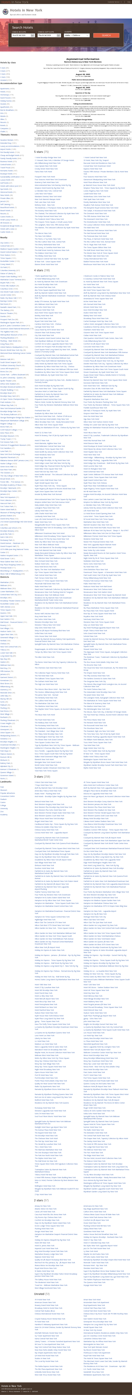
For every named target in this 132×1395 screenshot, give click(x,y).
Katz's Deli (4, 537)
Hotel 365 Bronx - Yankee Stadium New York (101, 987)
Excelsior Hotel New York (44, 868)
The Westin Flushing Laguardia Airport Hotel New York (104, 737)
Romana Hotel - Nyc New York (95, 1265)
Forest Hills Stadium (8, 286)
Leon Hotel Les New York (44, 1035)
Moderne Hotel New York (93, 539)
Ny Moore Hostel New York (94, 1350)
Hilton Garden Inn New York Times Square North (102, 933)
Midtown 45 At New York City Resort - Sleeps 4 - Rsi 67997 (106, 530)
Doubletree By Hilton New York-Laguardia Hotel (102, 860)
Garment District (6, 677)
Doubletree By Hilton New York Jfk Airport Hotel (53, 860)
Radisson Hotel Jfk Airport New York (97, 1086)
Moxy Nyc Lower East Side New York (98, 1064)
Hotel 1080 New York (43, 984)
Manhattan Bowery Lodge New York (49, 1254)
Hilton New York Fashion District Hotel (98, 422)
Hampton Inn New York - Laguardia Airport (100, 911)
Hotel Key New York (91, 993)
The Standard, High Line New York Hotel (99, 731)
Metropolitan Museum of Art (11, 335)
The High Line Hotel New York (46, 684)
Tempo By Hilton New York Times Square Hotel (53, 652)
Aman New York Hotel (92, 1299)
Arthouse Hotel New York (44, 310)
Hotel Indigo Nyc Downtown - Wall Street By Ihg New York (106, 463)
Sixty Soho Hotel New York (45, 628)
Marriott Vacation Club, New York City (98, 525)
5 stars (3, 68)
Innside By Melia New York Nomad (48, 494)
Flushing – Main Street (8, 341)
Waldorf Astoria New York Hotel (96, 261)
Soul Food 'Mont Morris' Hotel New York (50, 1116)
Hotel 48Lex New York (92, 432)
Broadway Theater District (10, 601)
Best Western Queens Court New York (49, 816)
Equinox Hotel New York (93, 169)
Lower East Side (6, 653)
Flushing (3, 708)
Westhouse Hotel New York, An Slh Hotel (99, 264)
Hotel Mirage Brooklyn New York (96, 999)
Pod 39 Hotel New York (44, 1075)
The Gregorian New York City (95, 681)
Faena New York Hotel (43, 171)
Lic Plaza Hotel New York (93, 1041)
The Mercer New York (43, 233)
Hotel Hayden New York (93, 452)
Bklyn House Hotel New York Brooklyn (49, 818)
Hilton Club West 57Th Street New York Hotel (52, 925)
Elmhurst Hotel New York (44, 865)
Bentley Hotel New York (44, 315)
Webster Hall (5, 359)
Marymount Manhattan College (12, 420)
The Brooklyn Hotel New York (46, 1135)
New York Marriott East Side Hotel (48, 550)
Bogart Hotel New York (44, 821)
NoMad (3, 640)
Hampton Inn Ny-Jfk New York (95, 914)
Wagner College (6, 424)
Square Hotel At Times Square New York (99, 1124)
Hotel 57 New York (42, 440)
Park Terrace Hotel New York (46, 578)
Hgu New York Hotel (91, 419)
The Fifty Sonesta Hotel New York (97, 676)
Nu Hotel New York (91, 567)
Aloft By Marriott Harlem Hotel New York (50, 293)
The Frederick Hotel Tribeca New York (49, 219)
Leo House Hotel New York (94, 1033)
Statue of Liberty (6, 273)
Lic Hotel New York (42, 1041)
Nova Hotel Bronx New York (45, 567)
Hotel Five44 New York (43, 993)
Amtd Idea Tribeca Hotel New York (48, 791)
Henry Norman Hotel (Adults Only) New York (52, 419)
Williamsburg (5, 686)
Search (106, 35)
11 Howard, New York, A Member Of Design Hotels (54, 160)
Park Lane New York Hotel (45, 202)
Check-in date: (19, 32)
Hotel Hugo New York (43, 457)
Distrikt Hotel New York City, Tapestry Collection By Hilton (106, 364)
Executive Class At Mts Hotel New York (98, 388)
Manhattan (4, 582)
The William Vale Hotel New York (96, 256)
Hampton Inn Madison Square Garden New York (102, 900)
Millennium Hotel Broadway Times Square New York (55, 536)
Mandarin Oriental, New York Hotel (48, 196)
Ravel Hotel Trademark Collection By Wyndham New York (57, 589)
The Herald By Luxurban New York (48, 1144)
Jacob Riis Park (6, 534)
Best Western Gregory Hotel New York (49, 804)
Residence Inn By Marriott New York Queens (52, 1103)
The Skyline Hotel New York (45, 1158)
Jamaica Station (6, 515)
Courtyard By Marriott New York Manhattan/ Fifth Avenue (106, 352)
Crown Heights (6, 723)
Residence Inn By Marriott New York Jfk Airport (101, 1100)
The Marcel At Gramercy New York (97, 703)
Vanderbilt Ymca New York (94, 1372)
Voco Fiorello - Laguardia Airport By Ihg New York (54, 751)
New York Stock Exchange (10, 454)
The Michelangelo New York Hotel (97, 709)
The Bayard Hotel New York (45, 1133)
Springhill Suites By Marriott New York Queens (101, 1121)
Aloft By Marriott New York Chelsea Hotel (99, 296)
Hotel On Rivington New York (95, 469)
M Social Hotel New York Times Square (99, 519)
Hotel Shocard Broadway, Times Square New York (103, 1007)
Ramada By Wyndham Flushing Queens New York (54, 1094)
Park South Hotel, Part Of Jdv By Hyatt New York (102, 575)
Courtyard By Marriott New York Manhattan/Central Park (56, 355)
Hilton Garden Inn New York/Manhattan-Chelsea (102, 936)
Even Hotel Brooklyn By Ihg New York (49, 386)
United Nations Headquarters (11, 347)
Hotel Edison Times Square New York (49, 449)
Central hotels (5, 164)
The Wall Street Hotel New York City (97, 250)
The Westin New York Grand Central (48, 739)
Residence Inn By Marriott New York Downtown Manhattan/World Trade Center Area (53, 599)
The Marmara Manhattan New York (48, 1150)
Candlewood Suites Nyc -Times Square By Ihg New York (56, 824)
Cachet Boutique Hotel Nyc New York (98, 321)
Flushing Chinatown (7, 720)
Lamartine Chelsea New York (95, 1338)
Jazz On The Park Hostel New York (97, 1248)
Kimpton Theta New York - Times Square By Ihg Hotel (104, 188)
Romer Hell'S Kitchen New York (47, 613)
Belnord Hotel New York (44, 801)
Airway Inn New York (43, 1206)
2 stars (3, 77)
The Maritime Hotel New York (46, 706)
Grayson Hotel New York (93, 413)
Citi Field (3, 267)
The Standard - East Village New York (49, 731)
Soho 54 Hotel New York (44, 1113)
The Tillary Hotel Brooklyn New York (49, 734)
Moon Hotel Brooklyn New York (96, 1055)
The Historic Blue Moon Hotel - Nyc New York (52, 689)
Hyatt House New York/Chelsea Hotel (49, 1016)
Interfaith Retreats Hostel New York (48, 1333)
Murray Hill (4, 699)
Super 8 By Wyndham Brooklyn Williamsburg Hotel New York (107, 1274)
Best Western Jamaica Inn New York (97, 804)
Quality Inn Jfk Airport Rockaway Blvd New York (53, 1260)
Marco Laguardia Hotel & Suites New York (51, 1047)
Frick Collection (6, 500)
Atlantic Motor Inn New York (45, 1209)
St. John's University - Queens (11, 378)
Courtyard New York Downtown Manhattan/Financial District (107, 848)
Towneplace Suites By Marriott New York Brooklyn (103, 1164)
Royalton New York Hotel (93, 616)
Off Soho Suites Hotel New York (96, 1257)
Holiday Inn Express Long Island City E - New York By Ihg (56, 966)
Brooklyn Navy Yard (7, 396)
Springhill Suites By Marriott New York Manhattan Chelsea (57, 644)
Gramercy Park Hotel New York (47, 182)
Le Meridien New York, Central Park (48, 191)
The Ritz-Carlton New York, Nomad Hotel (99, 242)
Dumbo (3, 316)
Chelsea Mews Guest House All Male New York (101, 1214)
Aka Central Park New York (45, 287)
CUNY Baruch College (8, 430)
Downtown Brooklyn (8, 745)
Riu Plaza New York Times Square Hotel (99, 611)
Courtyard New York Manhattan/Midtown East (52, 358)
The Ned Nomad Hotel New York (96, 233)
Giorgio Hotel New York (44, 1231)
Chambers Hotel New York (94, 330)
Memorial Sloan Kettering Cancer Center (15, 353)
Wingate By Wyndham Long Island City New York (102, 1186)
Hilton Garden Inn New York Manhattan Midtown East (55, 933)
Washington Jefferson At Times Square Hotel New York (105, 1183)
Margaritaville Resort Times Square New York (52, 525)
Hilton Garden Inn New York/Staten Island (99, 939)
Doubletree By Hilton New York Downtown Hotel (102, 366)
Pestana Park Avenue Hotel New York (98, 581)
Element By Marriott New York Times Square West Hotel (105, 380)
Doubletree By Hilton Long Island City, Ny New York (103, 857)
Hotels (2, 92)
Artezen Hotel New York (93, 307)
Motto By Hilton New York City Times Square (52, 1058)
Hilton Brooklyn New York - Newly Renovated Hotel (54, 422)
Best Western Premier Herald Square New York (102, 813)
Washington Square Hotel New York (97, 759)
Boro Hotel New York (43, 318)
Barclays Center (6, 301)
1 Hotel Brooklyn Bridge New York (48, 157)
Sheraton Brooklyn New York (46, 622)
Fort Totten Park (6, 506)
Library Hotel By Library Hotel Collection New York (103, 508)
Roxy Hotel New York (43, 616)
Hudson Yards (5, 631)
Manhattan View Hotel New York (96, 522)
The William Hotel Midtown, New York (98, 739)
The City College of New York (11, 476)
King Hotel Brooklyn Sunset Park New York (51, 1251)
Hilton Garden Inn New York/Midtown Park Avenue (54, 939)
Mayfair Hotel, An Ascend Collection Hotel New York (55, 1052)
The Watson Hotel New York (94, 1161)
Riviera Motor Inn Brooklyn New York (49, 1265)
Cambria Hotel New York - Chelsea (48, 324)
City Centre (4, 243)
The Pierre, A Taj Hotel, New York (48, 239)
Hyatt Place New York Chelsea (95, 483)
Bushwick (4, 717)
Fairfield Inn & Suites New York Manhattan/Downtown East (106, 881)
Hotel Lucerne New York (93, 466)
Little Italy (4, 696)
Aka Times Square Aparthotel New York (50, 290)
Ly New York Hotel (91, 1251)
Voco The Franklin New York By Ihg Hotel (99, 751)
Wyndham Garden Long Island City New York (101, 1191)
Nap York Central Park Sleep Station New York (52, 1347)
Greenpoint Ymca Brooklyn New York (98, 1321)
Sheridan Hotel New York (93, 1268)
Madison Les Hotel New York (46, 1044)
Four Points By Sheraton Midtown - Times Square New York (107, 405)
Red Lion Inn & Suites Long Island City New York (53, 1097)
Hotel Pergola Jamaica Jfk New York (97, 1004)
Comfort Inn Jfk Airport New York (96, 344)
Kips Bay (3, 659)
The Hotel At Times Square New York (98, 1358)
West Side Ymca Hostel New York (47, 1375)
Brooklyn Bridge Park (8, 411)
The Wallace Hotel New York (46, 253)
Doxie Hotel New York (92, 1223)
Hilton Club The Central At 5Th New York (50, 922)
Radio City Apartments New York (47, 1086)
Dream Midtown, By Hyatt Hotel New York (51, 375)
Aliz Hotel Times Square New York (97, 290)
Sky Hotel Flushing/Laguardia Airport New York (101, 628)
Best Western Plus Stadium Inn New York (99, 810)
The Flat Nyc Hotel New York (46, 1141)
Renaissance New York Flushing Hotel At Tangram (54, 592)
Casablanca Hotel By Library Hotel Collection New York (105, 327)
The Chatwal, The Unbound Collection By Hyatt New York (57, 213)
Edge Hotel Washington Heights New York (100, 862)
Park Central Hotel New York (46, 575)
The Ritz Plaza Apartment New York (48, 1369)
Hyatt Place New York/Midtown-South (98, 486)
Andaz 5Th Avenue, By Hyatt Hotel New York (52, 301)
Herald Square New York (93, 1327)
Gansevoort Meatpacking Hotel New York (99, 179)
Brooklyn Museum (7, 436)
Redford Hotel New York (44, 1100)
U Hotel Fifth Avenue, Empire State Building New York (55, 1177)
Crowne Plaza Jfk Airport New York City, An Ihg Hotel (104, 361)
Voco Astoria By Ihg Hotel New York (97, 1180)
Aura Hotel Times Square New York (48, 313)
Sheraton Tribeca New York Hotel (47, 625)
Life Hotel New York (91, 511)
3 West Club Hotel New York (45, 782)
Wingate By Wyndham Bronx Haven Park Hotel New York (105, 762)
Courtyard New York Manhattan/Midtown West (102, 358)
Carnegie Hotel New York (44, 327)
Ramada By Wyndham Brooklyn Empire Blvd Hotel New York (107, 1260)
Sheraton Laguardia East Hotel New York (50, 1111)
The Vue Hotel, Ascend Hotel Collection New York (102, 1158)
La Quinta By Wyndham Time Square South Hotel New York (106, 1030)
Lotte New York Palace (43, 194)
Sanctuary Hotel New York (94, 619)
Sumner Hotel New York (93, 1127)
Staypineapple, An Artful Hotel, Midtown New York (54, 649)
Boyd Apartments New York (94, 1305)
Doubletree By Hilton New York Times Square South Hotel (106, 369)
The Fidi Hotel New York (44, 676)
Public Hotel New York (92, 583)
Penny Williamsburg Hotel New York (97, 578)
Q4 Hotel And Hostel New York (46, 1355)
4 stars (3, 71)
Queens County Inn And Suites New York (99, 1083)
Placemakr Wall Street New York (47, 583)
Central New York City (8, 594)
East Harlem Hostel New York (95, 1319)
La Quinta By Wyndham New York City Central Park (103, 1027)
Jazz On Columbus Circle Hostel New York (99, 1336)
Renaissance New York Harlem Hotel (98, 592)
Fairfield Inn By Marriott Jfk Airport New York (52, 884)
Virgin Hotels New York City (94, 748)
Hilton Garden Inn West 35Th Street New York (101, 944)
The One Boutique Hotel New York (48, 1152)
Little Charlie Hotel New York (46, 513)
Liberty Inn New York (43, 1038)
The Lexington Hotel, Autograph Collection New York (104, 698)
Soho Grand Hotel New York (94, 633)
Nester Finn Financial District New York (98, 542)
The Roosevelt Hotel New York (95, 725)
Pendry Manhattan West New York (97, 202)
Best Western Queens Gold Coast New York (100, 816)
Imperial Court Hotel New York (46, 1248)
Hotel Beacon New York (93, 443)
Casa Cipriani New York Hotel (46, 166)
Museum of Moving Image (10, 512)
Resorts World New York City (11, 350)
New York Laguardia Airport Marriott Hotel (100, 544)
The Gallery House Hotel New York (48, 1279)
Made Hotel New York (43, 522)
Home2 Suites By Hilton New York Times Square (102, 977)
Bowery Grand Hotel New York (46, 1305)
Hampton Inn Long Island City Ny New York (100, 1324)
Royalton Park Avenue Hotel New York (98, 205)
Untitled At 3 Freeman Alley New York (49, 748)
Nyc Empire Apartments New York (48, 1353)
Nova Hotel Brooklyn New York (96, 1069)
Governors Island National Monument (14, 329)
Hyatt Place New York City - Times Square (51, 486)
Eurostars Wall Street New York (96, 383)
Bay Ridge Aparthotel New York (96, 1209)
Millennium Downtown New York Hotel (50, 533)
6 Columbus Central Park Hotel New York (99, 279)
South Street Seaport (8, 362)
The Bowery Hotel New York (46, 210)
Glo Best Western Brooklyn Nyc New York (100, 895)
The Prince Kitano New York (94, 720)
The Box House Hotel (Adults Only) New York (101, 662)
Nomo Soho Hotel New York (95, 564)
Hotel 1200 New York (92, 984)
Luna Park (4, 451)
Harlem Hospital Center (9, 555)
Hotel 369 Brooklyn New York (46, 990)
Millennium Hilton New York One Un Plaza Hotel (102, 533)
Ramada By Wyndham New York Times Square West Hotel (106, 1094)
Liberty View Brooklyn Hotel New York (98, 1038)
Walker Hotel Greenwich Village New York (50, 756)
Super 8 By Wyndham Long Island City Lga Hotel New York (106, 1277)
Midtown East (5, 665)
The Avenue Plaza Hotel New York (48, 1130)
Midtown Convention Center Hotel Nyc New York (102, 1052)
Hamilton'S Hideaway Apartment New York (51, 1324)
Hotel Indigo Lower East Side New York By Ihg (52, 463)
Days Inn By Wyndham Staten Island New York (52, 1223)
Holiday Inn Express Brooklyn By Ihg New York (101, 963)
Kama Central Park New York (46, 1338)
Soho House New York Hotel (46, 636)
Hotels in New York (26, 10)
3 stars (3, 74)
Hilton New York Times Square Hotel (49, 425)
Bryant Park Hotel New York (45, 321)
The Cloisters (5, 473)
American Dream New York (45, 1302)
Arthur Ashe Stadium (8, 384)
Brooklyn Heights (6, 742)
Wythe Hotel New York (92, 768)
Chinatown (4, 726)
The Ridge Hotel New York (94, 1155)
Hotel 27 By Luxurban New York (47, 987)
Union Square (5, 732)
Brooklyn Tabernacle (8, 488)
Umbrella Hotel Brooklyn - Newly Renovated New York (104, 1177)
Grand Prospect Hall (8, 546)
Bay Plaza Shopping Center (10, 565)
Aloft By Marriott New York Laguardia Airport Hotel (103, 788)
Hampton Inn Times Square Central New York (52, 917)
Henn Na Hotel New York (93, 416)
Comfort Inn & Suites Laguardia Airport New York (54, 344)
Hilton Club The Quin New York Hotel (98, 922)
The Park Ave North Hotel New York (48, 1155)
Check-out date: (46, 32)
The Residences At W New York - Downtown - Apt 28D (105, 1366)
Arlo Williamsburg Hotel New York (48, 163)
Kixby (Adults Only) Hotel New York (48, 505)
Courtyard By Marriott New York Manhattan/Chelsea (104, 355)
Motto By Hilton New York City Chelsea (50, 542)
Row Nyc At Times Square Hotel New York (100, 613)
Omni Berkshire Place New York (96, 569)
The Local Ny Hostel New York (46, 1361)
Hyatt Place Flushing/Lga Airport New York (100, 1016)
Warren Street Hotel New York (46, 264)
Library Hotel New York (43, 511)
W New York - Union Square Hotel (48, 261)
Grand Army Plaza (7, 519)
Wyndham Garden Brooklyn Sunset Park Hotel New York (105, 765)
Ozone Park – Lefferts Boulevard (12, 374)
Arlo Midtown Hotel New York (46, 304)
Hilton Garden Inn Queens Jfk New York (99, 942)
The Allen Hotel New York (44, 657)
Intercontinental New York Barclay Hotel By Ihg (53, 185)
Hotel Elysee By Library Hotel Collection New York (103, 449)
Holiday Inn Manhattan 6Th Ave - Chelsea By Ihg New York (57, 427)
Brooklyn (3, 598)
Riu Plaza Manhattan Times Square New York (101, 608)
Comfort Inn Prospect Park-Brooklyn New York (53, 347)
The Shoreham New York (93, 728)
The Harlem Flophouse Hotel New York (99, 1279)
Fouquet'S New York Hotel (45, 177)
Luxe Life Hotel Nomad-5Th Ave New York (51, 519)
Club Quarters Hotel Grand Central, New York (52, 338)
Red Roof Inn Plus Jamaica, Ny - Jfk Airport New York (55, 1262)
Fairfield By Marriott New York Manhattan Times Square (105, 391)
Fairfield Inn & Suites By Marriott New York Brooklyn (104, 868)
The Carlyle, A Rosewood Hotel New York (99, 210)
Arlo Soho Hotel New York (45, 307)
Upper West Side (6, 634)
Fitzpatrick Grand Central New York (48, 399)
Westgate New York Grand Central (48, 762)
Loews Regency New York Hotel (96, 191)
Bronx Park (4, 427)
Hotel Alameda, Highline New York (48, 443)
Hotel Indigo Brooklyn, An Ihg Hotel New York (52, 460)
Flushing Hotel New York (44, 1228)
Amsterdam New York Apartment (96, 1302)
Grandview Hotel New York (94, 1231)
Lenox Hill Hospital (7, 368)
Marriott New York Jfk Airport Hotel (97, 1050)
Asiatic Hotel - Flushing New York (47, 793)
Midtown (3, 585)
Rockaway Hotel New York (45, 1108)
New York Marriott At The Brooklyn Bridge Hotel (53, 547)
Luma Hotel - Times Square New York (98, 516)
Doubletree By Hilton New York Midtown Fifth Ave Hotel (56, 369)
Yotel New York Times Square (46, 771)
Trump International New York (95, 259)
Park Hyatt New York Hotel (94, 199)
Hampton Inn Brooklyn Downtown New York (101, 897)
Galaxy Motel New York (93, 1228)
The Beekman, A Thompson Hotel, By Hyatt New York (55, 208)
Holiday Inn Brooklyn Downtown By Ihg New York (103, 947)
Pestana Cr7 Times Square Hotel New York (51, 581)
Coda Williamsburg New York (95, 341)
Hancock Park (5, 503)
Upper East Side (6, 616)
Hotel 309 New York (42, 1243)
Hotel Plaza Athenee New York (95, 182)
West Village (5, 714)
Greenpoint (4, 729)
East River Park (6, 469)
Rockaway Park (6, 540)
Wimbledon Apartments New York (97, 1375)
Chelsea (3, 644)
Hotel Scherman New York (94, 472)
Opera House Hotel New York (46, 1072)
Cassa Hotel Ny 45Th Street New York (49, 330)
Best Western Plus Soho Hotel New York (50, 810)
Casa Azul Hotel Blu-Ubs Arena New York (50, 1214)
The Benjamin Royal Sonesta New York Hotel (101, 208)
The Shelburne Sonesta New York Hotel (50, 728)
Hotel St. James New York (44, 1245)
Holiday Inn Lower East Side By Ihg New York (101, 425)
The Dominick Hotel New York (95, 213)
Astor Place (4, 433)
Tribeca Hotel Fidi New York (45, 1174)
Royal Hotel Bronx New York (46, 1268)
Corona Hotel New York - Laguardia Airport (51, 832)
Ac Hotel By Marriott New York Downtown (51, 281)
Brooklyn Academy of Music (11, 485)
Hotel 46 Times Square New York (96, 990)
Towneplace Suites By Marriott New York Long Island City (106, 1167)
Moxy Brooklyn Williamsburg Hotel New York (101, 1058)
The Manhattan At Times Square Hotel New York (102, 700)
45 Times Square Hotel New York (96, 782)
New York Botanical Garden (11, 408)
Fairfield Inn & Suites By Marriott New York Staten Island (56, 881)
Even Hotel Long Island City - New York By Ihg (101, 865)
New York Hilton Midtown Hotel (47, 544)
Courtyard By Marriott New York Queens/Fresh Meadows (57, 843)
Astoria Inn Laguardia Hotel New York (98, 793)
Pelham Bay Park (6, 405)
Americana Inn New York (93, 1206)
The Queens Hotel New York (94, 1282)
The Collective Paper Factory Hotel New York (52, 673)
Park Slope (4, 751)
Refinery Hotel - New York (45, 205)
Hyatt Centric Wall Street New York (48, 480)
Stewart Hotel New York (93, 649)
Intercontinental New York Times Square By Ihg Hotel (55, 499)
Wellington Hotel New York (45, 1186)
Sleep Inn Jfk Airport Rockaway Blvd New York (52, 630)
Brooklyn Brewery (7, 531)
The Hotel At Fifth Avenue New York (97, 1144)
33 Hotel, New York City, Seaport (96, 160)
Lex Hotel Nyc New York (93, 1035)
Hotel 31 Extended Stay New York (96, 1243)
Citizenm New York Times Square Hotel (99, 332)
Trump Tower (5, 439)
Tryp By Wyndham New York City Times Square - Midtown (57, 745)
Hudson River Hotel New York (46, 1013)
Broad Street (5, 479)
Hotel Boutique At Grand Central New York (100, 446)
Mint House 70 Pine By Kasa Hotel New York (52, 539)
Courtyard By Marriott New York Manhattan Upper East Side (107, 840)
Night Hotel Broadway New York (47, 1069)
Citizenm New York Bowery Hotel (47, 332)
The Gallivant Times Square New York (49, 678)
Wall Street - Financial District (11, 622)
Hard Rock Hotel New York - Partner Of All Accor (53, 416)
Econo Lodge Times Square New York (49, 1226)
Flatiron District (6, 754)
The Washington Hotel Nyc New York (49, 737)
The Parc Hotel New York (93, 1152)
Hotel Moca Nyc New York (45, 1001)
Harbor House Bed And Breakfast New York (100, 1234)
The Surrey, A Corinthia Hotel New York (50, 247)
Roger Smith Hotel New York (95, 1108)
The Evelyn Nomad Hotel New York (48, 216)
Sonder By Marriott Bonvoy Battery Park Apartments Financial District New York (55, 640)
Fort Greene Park (6, 442)
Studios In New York (42, 1358)
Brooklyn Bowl (6, 393)
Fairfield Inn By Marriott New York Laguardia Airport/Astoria (106, 884)
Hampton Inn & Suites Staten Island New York (52, 897)
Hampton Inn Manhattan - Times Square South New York (57, 903)
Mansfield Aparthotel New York (95, 1044)
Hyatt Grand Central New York (95, 480)
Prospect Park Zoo (7, 319)
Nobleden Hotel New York (94, 561)
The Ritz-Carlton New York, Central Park (50, 242)
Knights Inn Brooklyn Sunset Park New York (100, 1024)
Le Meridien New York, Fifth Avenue (97, 505)
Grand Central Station (8, 252)
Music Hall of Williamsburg (10, 574)
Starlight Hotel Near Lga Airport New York (51, 1127)
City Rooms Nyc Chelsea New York (48, 1217)
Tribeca (3, 650)
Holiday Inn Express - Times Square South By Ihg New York (106, 960)
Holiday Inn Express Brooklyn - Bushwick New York (103, 1237)
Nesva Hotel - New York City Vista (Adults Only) (102, 1066)
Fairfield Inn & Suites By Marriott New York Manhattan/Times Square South (51, 395)
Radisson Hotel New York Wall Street (98, 586)
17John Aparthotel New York (45, 276)
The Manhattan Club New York (46, 703)
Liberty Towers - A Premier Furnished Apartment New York (57, 1341)
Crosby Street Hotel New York (46, 169)
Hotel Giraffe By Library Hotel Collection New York (54, 452)
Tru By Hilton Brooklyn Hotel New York (98, 1174)
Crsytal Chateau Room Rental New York (50, 1319)
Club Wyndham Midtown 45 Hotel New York (51, 341)
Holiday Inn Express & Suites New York (49, 950)
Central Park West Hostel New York (97, 1311)
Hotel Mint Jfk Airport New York (47, 999)
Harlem (3, 662)
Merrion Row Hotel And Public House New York (102, 527)
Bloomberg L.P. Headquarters (11, 571)
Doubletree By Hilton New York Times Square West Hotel (57, 372)
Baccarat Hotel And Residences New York (99, 163)
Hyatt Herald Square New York (46, 483)
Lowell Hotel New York (92, 194)
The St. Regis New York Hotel (95, 244)
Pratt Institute (5, 402)
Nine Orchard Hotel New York (46, 561)
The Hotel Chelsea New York (95, 689)
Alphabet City (5, 766)
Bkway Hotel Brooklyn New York (96, 818)
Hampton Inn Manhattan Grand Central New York (54, 906)
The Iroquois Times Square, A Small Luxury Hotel (53, 222)
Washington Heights (8, 748)
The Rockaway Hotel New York (46, 725)
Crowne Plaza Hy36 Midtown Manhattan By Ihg (53, 361)
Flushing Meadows (7, 338)
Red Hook (4, 304)
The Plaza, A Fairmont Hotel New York (98, 239)
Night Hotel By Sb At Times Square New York (101, 558)
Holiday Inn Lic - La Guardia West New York (100, 971)
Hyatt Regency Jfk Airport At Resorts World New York (55, 488)
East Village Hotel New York (45, 862)
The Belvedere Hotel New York (95, 1133)
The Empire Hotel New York (94, 673)
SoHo (2, 702)
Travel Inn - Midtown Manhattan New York (51, 1285)
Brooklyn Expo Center (8, 491)
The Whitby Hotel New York (45, 256)
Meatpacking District (8, 735)
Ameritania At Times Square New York (98, 298)
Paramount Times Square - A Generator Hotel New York (105, 572)
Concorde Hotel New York (94, 347)
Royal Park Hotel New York (94, 1355)
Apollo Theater (6, 381)
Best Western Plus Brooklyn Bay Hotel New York (53, 807)
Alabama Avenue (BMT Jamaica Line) (14, 460)
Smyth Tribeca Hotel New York (95, 630)
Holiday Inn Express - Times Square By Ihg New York (55, 960)
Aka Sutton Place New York (94, 287)
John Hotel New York (92, 1021)
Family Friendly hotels (8, 158)
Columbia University (7, 270)
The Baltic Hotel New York (94, 1130)
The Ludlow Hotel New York (45, 700)
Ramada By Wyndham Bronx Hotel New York (52, 1089)
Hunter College (6, 463)
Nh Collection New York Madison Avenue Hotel (53, 558)
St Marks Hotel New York (44, 1271)
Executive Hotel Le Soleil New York (48, 391)
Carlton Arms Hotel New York (95, 1212)
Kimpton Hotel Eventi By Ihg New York (49, 188)
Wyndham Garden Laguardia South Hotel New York (103, 1189)
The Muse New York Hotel (45, 715)
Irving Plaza (4, 344)
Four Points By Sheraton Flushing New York (100, 402)
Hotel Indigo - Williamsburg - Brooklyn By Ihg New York (105, 457)
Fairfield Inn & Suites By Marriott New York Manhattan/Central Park (51, 872)
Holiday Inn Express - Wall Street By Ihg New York (54, 963)
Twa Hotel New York (91, 745)
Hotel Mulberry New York (93, 1001)
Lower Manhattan (7, 591)
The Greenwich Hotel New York (96, 219)
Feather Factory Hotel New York (47, 892)
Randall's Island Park (8, 307)
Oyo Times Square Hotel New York (48, 572)
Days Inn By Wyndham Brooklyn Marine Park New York (105, 854)
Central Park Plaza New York (94, 1308)
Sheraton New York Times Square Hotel (99, 622)
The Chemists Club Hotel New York (48, 668)
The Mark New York (91, 227)
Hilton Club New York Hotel (94, 919)
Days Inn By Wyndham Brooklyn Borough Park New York (56, 854)
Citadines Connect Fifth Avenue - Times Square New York (105, 830)
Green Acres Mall (6, 466)
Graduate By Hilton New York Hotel (48, 413)
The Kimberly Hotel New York (46, 698)
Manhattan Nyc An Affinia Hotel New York (100, 1341)
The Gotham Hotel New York (46, 681)
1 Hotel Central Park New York (95, 157)
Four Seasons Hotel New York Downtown (51, 179)
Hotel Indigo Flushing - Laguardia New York (100, 460)
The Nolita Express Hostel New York (49, 1366)
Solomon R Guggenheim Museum (13, 445)
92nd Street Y (5, 558)
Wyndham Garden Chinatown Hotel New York (52, 768)
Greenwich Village (7, 637)
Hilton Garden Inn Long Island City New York (100, 925)
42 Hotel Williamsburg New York (47, 279)
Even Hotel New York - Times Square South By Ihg (54, 388)
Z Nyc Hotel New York (43, 1194)
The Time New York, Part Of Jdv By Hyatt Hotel (102, 734)
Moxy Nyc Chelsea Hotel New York (48, 1061)
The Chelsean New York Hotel (46, 1138)
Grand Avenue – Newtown (10, 543)
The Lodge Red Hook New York (96, 1147)
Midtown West (5, 588)
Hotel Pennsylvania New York (46, 1004)
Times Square (5, 610)
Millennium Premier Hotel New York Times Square (103, 536)
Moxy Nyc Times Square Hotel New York (50, 1066)
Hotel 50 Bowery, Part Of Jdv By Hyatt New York (53, 435)
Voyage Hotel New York (93, 1285)
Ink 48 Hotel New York (92, 491)
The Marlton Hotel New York (95, 706)
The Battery (4, 310)
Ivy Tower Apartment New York (47, 1336)
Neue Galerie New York (9, 561)
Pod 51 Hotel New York (93, 1075)
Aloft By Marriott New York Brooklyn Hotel (51, 788)
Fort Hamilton (5, 448)
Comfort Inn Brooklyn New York (47, 1220)
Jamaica (3, 494)
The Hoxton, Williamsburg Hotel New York (51, 692)
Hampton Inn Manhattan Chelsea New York (100, 903)
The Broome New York (92, 665)
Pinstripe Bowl (5, 568)
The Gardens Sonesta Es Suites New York (99, 678)
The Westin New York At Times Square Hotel (101, 253)
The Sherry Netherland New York (47, 244)
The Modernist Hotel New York (46, 1282)
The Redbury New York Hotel (46, 722)
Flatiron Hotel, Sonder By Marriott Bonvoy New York (55, 402)
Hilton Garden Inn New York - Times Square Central (54, 928)
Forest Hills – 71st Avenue (10, 482)
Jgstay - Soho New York (93, 1018)
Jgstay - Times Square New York (47, 1021)
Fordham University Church (10, 365)
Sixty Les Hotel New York (93, 625)
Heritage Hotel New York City (95, 917)
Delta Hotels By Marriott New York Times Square (53, 364)
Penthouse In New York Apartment (97, 1353)
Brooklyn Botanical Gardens (11, 387)
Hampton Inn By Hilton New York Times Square (53, 900)
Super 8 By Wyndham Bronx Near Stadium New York (104, 1271)
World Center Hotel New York (46, 765)
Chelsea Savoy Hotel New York (46, 830)
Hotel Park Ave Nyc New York (46, 472)
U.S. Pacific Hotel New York (94, 1369)
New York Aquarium (8, 497)
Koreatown (4, 680)
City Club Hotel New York (44, 335)
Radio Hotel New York (43, 586)
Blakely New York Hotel (93, 315)
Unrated (3, 80)
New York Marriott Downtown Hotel (97, 547)
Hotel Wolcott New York (93, 1010)
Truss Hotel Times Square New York (97, 742)
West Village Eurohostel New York (48, 1288)
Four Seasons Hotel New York (95, 177)
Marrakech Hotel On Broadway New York (50, 1050)
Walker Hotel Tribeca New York (95, 756)
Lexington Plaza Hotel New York (47, 508)
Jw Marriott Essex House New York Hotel (99, 185)
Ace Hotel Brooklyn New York (46, 284)
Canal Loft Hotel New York (45, 1212)
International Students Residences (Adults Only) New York (106, 1333)
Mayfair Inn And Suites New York (96, 1254)
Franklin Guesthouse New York (95, 408)
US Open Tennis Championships (12, 399)
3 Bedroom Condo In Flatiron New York (99, 276)
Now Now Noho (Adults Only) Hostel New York (53, 1350)
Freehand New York (42, 410)
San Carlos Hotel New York (45, 619)
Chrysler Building (6, 390)
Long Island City (6, 656)
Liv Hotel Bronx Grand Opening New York (99, 513)
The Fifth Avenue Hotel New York (96, 216)
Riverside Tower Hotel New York (96, 1262)
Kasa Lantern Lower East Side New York (99, 499)
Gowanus (4, 739)
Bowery (3, 625)
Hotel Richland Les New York (46, 1007)
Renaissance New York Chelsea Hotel (98, 589)
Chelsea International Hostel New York (49, 1314)
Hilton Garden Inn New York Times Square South (53, 936)
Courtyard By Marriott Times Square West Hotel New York (57, 848)
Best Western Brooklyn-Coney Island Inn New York (103, 801)
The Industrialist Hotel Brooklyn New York (100, 692)
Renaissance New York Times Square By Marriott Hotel (105, 595)
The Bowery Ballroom (8, 414)
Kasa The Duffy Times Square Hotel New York (52, 1024)
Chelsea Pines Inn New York (94, 827)
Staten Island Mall (7, 509)
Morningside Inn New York (94, 1344)
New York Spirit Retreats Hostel (96, 1347)
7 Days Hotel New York (44, 785)
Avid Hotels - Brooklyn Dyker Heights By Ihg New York (55, 796)
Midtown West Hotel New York (46, 1055)
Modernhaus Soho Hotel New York (97, 196)
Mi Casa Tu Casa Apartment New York (49, 1344)
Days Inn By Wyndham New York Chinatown (52, 857)
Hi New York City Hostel (93, 1330)
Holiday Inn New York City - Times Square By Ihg (102, 974)
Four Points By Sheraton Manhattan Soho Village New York (106, 892)
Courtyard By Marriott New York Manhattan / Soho (103, 349)
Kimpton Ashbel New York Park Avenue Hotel (52, 502)
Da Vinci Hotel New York (93, 851)
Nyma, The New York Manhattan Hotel (50, 569)
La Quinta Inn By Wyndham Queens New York (52, 1033)
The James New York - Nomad (46, 695)
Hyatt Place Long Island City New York (49, 1018)
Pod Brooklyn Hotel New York (46, 1078)
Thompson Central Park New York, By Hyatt (51, 259)
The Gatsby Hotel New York (94, 1141)
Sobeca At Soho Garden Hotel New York (99, 1111)
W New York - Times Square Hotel (97, 754)
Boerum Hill (4, 757)
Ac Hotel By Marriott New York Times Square (101, 281)
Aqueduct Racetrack (8, 457)
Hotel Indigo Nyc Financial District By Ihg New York (54, 466)
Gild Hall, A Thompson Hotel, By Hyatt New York (102, 410)
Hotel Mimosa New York (93, 996)
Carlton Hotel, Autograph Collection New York (101, 324)
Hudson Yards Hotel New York (95, 1013)
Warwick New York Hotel (44, 759)
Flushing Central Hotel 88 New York (97, 1226)
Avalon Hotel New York (92, 313)
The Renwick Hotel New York (95, 722)
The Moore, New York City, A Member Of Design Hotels (105, 712)
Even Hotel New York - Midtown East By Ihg (100, 386)
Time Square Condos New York (47, 742)
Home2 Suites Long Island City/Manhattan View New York (57, 979)
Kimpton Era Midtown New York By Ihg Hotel (101, 502)
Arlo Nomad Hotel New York (94, 304)
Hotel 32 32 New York (43, 432)
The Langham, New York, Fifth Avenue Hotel (52, 225)
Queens (3, 613)
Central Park (5, 246)
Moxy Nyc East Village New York (47, 1064)
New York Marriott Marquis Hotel (47, 199)
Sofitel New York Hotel (43, 633)
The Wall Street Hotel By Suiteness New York (52, 250)
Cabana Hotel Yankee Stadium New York (99, 821)
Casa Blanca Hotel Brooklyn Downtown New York (103, 824)
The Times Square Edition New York (97, 247)
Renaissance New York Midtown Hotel (49, 595)
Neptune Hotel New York (44, 1257)
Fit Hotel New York (42, 1321)
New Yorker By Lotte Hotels (94, 550)
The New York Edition (43, 236)
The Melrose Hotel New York (95, 1150)
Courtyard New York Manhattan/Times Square (52, 851)
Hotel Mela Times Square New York (48, 469)
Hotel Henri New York (92, 455)
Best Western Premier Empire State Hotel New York (54, 813)
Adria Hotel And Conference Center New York (101, 785)
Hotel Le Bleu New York (44, 996)
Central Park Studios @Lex (45, 1311)
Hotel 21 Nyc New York (92, 1240)
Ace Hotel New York (91, 284)
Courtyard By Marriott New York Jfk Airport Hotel (102, 838)
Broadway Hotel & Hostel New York (48, 1308)
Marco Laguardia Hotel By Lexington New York (102, 1047)
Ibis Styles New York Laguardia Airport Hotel (100, 1245)
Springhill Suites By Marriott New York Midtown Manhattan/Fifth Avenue (102, 1117)
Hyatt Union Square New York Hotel (48, 491)
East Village (4, 628)
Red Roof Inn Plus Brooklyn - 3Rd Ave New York (102, 1097)
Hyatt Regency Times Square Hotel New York (101, 488)
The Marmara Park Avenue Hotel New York (100, 230)
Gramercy (4, 689)
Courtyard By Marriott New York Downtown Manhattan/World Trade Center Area (51, 839)
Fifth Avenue (5, 671)
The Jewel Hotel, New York (94, 695)
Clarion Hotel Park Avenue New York (97, 1217)
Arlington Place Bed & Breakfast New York (100, 791)
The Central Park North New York (96, 1135)
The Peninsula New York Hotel (95, 236)
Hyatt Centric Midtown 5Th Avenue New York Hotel (103, 474)
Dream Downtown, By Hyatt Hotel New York (101, 372)
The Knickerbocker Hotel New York (97, 222)
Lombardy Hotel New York (45, 516)
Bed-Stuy (3, 668)
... (32, 35)
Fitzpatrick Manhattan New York (96, 399)
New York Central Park (9, 647)
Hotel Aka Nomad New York (94, 440)
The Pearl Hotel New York (45, 720)
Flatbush (3, 705)
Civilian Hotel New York (92, 335)
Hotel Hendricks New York (45, 455)
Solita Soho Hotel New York (94, 1113)
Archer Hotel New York (92, 301)
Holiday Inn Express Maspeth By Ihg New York (52, 1240)
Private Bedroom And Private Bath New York (101, 1081)
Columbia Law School (8, 528)
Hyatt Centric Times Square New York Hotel (100, 477)
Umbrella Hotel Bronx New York (47, 1372)
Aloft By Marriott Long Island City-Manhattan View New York (107, 293)
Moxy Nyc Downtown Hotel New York (98, 1061)
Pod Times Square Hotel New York (97, 1078)
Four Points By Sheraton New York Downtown (52, 895)
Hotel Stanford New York (44, 1010)
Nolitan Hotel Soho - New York (46, 564)
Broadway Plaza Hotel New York (96, 318)
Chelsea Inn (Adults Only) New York (48, 827)
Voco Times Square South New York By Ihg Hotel (53, 754)
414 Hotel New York (42, 1299)
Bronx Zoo (4, 371)
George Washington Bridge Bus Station (15, 417)
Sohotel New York (90, 636)
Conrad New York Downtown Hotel (97, 166)
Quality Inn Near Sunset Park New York (50, 1083)
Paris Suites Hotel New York (94, 1072)
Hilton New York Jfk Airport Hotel (47, 947)
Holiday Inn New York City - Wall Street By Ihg (52, 977)
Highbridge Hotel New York (45, 919)
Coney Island (5, 264)
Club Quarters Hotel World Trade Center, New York (103, 338)
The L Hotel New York (43, 1147)
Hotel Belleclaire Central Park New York (50, 446)
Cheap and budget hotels (9, 155)
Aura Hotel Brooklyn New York (95, 310)
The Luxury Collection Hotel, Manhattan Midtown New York (106, 225)
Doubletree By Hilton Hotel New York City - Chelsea (54, 366)
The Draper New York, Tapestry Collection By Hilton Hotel (106, 1138)
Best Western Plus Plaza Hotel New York (99, 807)
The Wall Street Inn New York (46, 1161)
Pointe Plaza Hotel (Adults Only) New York (51, 1081)
